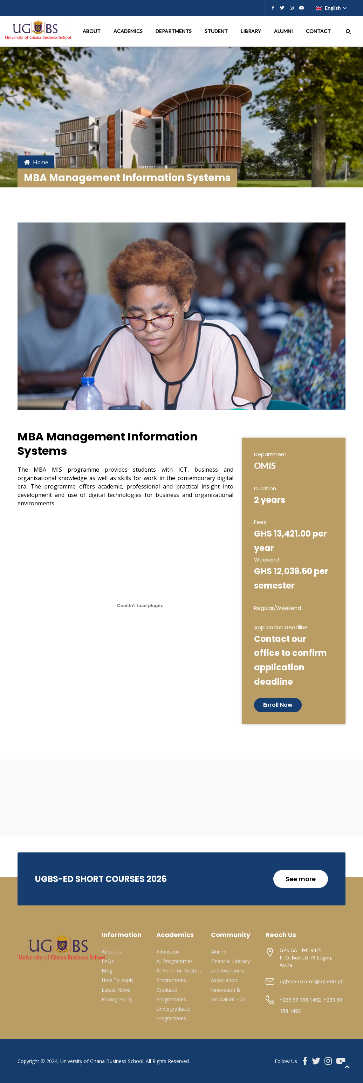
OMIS (264, 465)
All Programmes (174, 961)
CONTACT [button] (319, 31)
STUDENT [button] (217, 31)
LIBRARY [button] (251, 31)
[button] (348, 31)
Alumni (218, 951)
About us (112, 951)
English (329, 8)
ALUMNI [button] (284, 31)
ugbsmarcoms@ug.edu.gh (312, 981)
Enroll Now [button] (278, 705)
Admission (168, 951)
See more (301, 879)
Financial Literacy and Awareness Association (230, 970)
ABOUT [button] (92, 31)
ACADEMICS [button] (129, 31)
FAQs (108, 961)
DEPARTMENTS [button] (174, 31)
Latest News (116, 989)
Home (36, 162)
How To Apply (117, 980)
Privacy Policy (117, 999)
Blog (107, 970)
